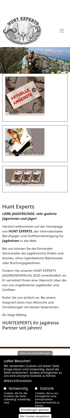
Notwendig (18, 392)
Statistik (47, 392)
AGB (23, 4)
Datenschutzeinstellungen (35, 357)
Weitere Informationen (18, 385)
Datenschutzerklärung (43, 4)
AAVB (14, 4)
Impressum (35, 10)
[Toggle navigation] (62, 30)
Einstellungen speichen (35, 414)
